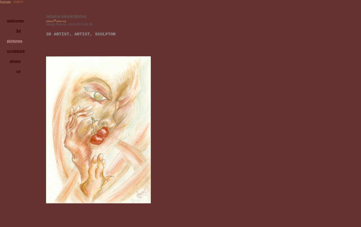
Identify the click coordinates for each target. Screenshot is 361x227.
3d (18, 30)
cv (18, 71)
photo (15, 61)
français (5, 1)
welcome (15, 20)
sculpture (15, 51)
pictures (14, 41)
